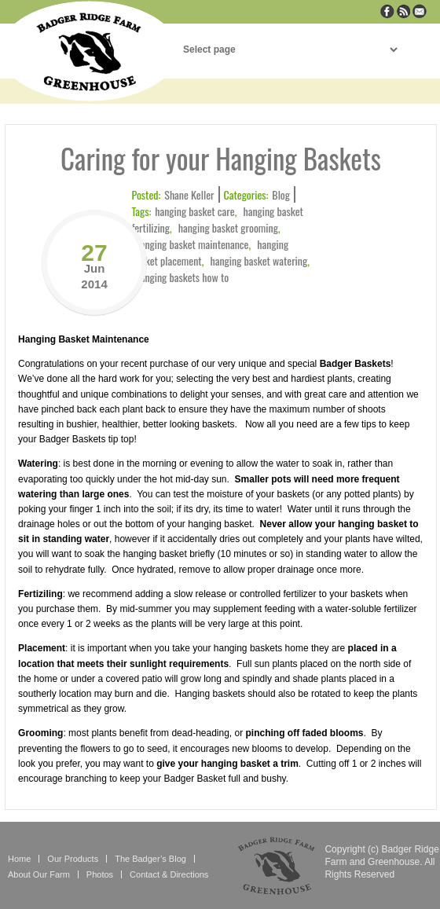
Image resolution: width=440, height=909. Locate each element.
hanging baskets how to (182, 277)
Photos (99, 874)
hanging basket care (194, 211)
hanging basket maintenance (191, 244)
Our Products (72, 859)
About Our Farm (39, 874)
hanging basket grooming (228, 227)
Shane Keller (189, 194)
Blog (281, 194)
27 (94, 265)
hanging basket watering (259, 260)
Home (19, 859)
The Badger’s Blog (150, 859)
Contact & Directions (169, 874)
